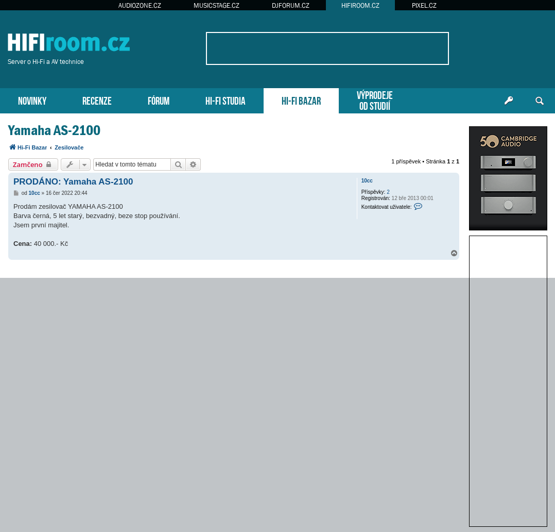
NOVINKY (32, 99)
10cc (367, 181)
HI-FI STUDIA (225, 99)
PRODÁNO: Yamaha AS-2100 (73, 182)
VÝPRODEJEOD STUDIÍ (375, 99)
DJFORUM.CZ (290, 5)
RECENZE (97, 99)
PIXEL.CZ (424, 5)
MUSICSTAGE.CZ (216, 5)
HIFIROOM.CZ (360, 5)
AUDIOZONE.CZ (139, 5)
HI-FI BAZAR (301, 99)
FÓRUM (158, 99)
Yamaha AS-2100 (54, 130)
